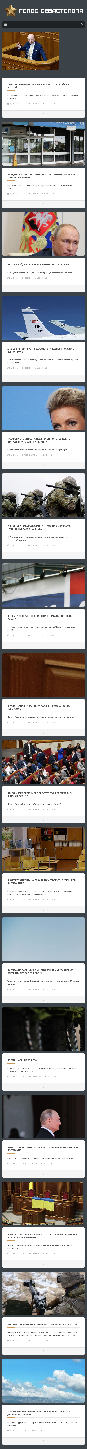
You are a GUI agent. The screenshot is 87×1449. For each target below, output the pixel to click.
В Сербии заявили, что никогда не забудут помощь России (39, 617)
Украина (35, 104)
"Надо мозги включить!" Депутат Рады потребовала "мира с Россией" (39, 794)
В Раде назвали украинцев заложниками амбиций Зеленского (39, 707)
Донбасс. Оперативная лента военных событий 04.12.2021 (43, 1324)
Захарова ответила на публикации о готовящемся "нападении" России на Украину (39, 440)
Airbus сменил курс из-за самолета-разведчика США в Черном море (40, 350)
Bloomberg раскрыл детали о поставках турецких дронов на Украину (38, 1413)
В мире (35, 635)
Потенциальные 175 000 (22, 1060)
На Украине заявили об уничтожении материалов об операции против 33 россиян (40, 972)
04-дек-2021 (12, 104)
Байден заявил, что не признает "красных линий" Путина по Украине (43, 1149)
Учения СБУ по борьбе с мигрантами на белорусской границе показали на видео (39, 527)
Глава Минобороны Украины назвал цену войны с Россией (38, 86)
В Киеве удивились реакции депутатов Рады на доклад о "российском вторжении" (43, 1236)
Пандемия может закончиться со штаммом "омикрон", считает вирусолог (41, 176)
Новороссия (37, 1341)
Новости (27, 104)
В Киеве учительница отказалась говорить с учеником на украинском (41, 882)
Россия (35, 194)
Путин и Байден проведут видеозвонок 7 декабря (38, 264)
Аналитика (36, 1076)
